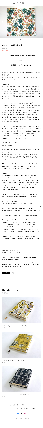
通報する (14, 273)
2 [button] (21, 39)
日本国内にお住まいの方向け (21, 65)
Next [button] (40, 22)
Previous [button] (3, 22)
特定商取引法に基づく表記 (28, 408)
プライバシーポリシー (13, 408)
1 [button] (20, 39)
